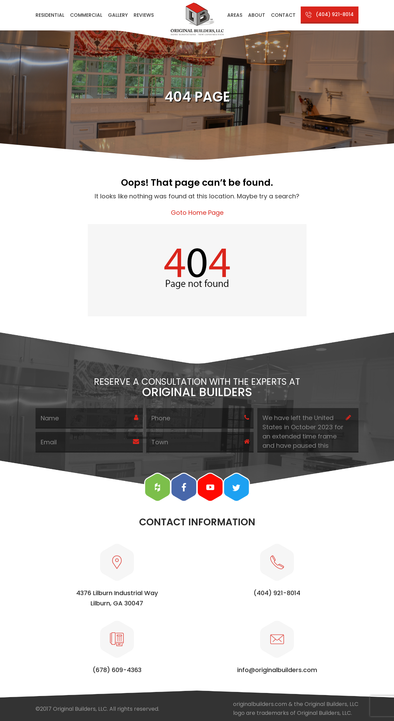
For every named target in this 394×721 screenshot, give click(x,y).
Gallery (118, 15)
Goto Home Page (197, 212)
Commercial (86, 15)
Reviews (144, 15)
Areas (234, 15)
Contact (283, 15)
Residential (50, 15)
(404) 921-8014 (335, 14)
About (256, 15)
